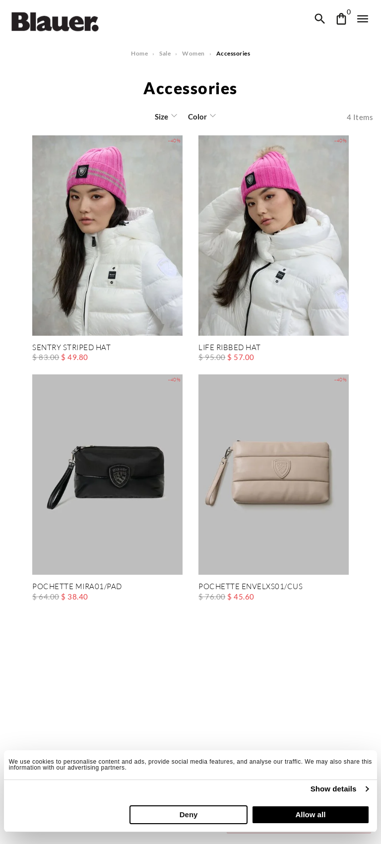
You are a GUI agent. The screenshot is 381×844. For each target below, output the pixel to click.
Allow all (310, 814)
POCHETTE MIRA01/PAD (77, 587)
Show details (334, 788)
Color (197, 116)
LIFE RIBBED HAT (229, 348)
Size (162, 116)
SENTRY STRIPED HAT (71, 348)
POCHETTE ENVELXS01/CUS (250, 587)
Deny (189, 814)
